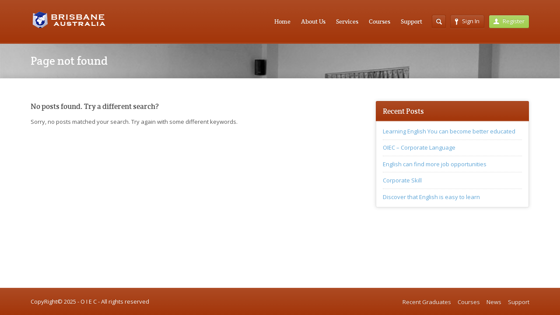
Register (509, 21)
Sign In (467, 21)
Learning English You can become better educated (449, 131)
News (493, 302)
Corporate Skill (402, 180)
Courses (379, 21)
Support (411, 21)
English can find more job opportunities (434, 164)
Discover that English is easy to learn (431, 197)
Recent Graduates (426, 302)
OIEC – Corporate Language (419, 147)
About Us (313, 21)
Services (347, 21)
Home (282, 21)
